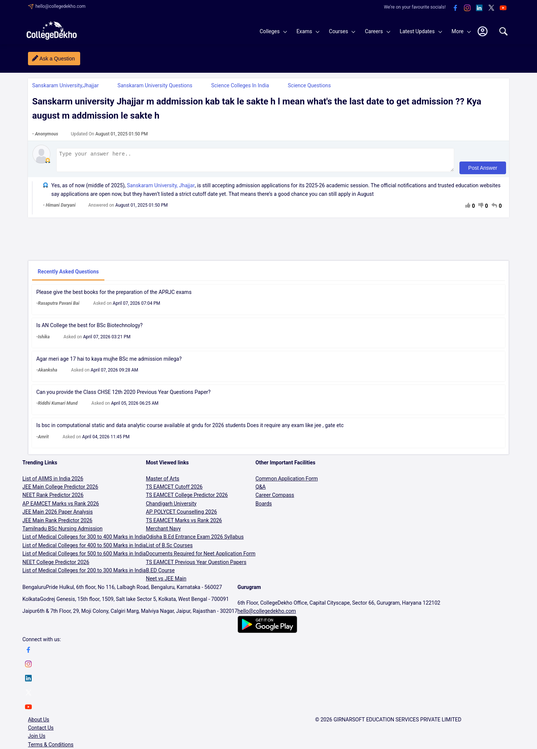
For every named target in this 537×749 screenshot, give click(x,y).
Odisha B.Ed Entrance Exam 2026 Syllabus (195, 540)
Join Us (36, 739)
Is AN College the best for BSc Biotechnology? (89, 329)
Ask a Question (57, 59)
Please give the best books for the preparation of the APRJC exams (113, 295)
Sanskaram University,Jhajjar (65, 85)
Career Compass (274, 498)
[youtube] (503, 8)
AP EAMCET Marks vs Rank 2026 (60, 507)
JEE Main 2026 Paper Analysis (57, 515)
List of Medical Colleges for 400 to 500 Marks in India (84, 549)
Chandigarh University (171, 507)
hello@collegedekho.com (60, 6)
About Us (38, 723)
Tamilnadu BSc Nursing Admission (62, 532)
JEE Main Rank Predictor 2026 (57, 524)
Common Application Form (286, 482)
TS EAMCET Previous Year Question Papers (196, 565)
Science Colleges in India (240, 85)
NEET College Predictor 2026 (55, 565)
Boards (263, 507)
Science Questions (309, 85)
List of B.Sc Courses (169, 549)
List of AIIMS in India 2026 (52, 482)
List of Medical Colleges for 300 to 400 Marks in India (84, 540)
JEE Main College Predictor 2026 (60, 490)
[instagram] (467, 8)
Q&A (260, 490)
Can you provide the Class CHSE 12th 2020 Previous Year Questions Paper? (123, 395)
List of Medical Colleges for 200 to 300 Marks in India (84, 574)
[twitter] (491, 8)
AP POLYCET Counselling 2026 (181, 515)
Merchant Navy (163, 532)
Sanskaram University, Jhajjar (161, 189)
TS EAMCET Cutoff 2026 (174, 490)
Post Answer (482, 171)
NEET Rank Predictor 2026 (53, 498)
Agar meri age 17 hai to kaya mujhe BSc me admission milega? (109, 362)
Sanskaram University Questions (154, 85)
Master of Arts (162, 482)
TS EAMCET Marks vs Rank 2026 (184, 524)
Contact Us (41, 731)
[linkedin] (479, 8)
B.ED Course (160, 574)
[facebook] (455, 8)
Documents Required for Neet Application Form (200, 557)
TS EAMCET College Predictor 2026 (187, 498)
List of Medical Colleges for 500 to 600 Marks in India (84, 557)
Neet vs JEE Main (166, 582)
